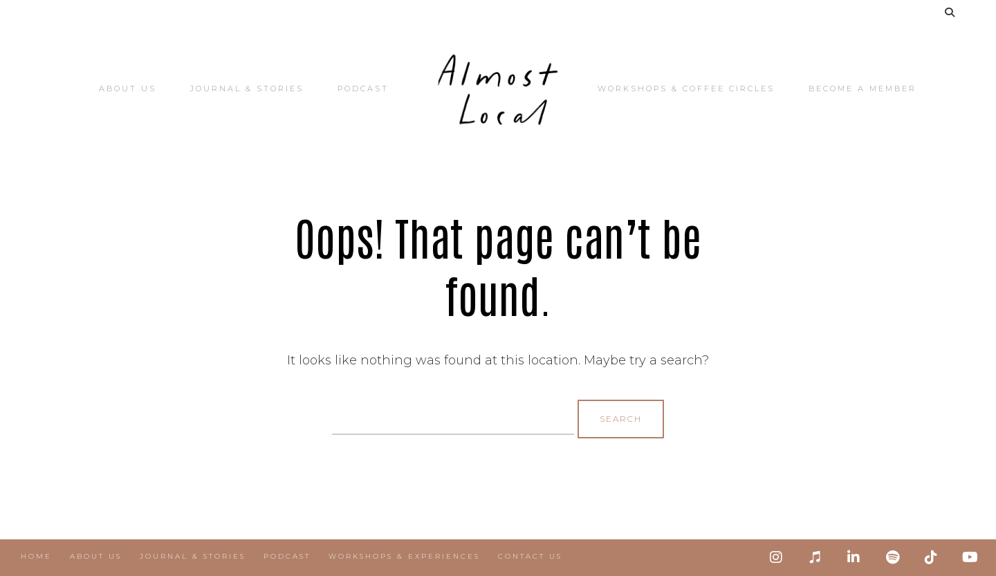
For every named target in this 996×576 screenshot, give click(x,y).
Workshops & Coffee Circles (686, 88)
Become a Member (862, 88)
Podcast (363, 88)
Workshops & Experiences (404, 556)
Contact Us (530, 556)
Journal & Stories (247, 88)
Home (36, 556)
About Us (127, 88)
